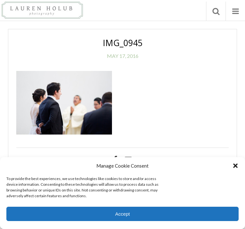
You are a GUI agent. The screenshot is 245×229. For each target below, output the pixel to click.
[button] (235, 166)
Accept (122, 214)
